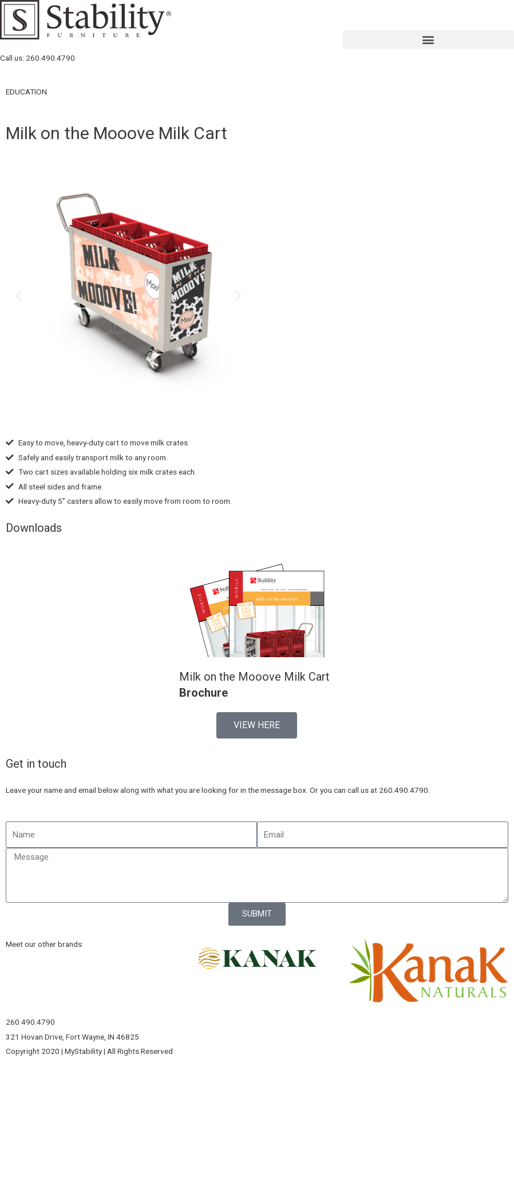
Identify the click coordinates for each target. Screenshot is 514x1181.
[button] (428, 39)
